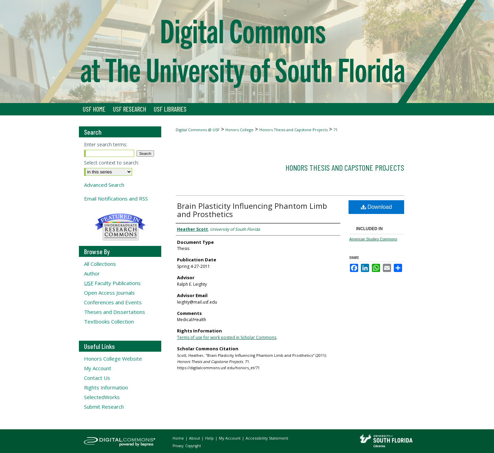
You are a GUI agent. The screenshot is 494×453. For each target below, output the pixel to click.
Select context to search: (111, 162)
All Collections (100, 263)
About (195, 438)
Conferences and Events (113, 302)
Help (210, 438)
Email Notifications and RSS (116, 198)
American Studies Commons (373, 239)
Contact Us (97, 377)
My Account (97, 368)
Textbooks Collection (109, 321)
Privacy (179, 445)
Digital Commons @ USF (198, 129)
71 (335, 129)
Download (376, 207)
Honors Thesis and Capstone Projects (293, 129)
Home (179, 438)
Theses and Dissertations (114, 311)
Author (92, 273)
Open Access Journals (109, 292)
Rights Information (106, 387)
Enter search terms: (105, 144)
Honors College (239, 129)
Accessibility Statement (267, 438)
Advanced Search (104, 184)
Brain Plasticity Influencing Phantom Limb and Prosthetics (252, 210)
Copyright (193, 445)
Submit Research (104, 406)
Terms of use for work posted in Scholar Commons (226, 337)
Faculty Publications (112, 283)
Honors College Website (113, 358)
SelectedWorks (102, 397)
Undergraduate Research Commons (120, 227)
